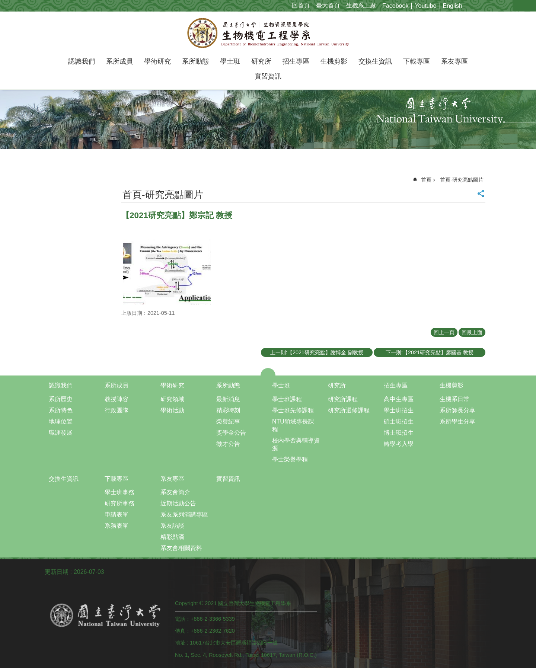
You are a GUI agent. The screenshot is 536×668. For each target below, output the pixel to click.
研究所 (261, 61)
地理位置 (61, 421)
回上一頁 (444, 332)
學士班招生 (399, 410)
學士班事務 (119, 492)
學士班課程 (287, 399)
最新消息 (228, 399)
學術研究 (157, 61)
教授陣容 (116, 399)
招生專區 (296, 61)
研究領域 (172, 399)
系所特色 (61, 410)
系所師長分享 (457, 410)
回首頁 (301, 5)
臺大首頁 (328, 5)
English (452, 6)
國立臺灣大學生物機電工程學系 (268, 32)
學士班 (230, 61)
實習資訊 (268, 76)
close (268, 371)
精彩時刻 (228, 410)
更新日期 (56, 572)
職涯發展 (61, 432)
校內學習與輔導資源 (296, 444)
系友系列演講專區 (184, 514)
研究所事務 (119, 503)
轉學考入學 (399, 444)
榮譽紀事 (228, 421)
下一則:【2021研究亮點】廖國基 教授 (429, 352)
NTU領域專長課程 (293, 425)
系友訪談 (172, 525)
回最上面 (472, 332)
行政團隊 (116, 410)
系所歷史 (61, 399)
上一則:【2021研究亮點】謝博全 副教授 (316, 352)
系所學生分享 (457, 421)
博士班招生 (399, 432)
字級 (519, 5)
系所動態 (195, 61)
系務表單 (116, 525)
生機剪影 (333, 61)
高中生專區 (399, 399)
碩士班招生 (399, 421)
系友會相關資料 (181, 548)
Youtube (425, 6)
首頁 (426, 180)
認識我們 (81, 61)
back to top (508, 634)
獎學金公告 (231, 432)
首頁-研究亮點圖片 (462, 180)
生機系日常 (454, 399)
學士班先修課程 (293, 410)
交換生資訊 (375, 61)
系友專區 (454, 61)
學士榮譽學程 (290, 459)
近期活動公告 (178, 503)
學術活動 (172, 410)
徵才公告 (228, 444)
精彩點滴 (172, 537)
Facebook (395, 6)
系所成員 (119, 61)
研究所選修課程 (349, 410)
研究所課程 (343, 399)
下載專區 (416, 61)
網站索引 (530, 5)
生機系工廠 (361, 5)
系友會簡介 (175, 492)
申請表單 (116, 514)
